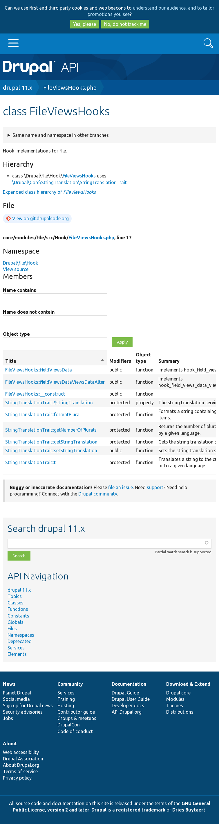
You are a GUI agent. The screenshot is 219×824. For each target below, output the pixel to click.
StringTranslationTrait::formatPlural (43, 414)
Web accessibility (21, 752)
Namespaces (21, 635)
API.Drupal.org (127, 712)
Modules (175, 699)
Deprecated (20, 641)
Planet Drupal (17, 692)
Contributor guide (76, 712)
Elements (17, 654)
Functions (18, 609)
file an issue (120, 487)
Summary (169, 361)
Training (66, 699)
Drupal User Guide (131, 699)
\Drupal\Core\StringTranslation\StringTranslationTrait (69, 182)
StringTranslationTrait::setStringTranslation (51, 450)
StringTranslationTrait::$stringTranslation (49, 402)
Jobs (8, 718)
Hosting (65, 705)
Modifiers (120, 361)
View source (15, 269)
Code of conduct (75, 731)
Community (70, 684)
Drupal (98, 809)
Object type (16, 334)
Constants (18, 615)
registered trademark (140, 809)
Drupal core (178, 692)
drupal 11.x (17, 87)
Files (12, 628)
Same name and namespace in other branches (60, 135)
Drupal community (97, 493)
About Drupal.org (21, 765)
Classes (15, 602)
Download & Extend (188, 684)
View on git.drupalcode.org (40, 218)
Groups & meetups (76, 718)
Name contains (19, 290)
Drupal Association (23, 758)
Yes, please (84, 24)
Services (16, 647)
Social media (16, 699)
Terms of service (20, 771)
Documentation (129, 684)
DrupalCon (68, 724)
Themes (174, 705)
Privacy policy (17, 777)
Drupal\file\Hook (20, 262)
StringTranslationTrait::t (30, 462)
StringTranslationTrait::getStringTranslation (51, 441)
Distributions (179, 712)
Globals (15, 622)
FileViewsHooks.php (70, 87)
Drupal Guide (125, 692)
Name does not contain (29, 312)
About (10, 743)
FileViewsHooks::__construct (35, 393)
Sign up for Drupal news (28, 705)
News (9, 684)
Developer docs (128, 705)
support (155, 487)
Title (55, 361)
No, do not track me (125, 24)
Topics (15, 596)
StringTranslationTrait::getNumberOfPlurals (51, 429)
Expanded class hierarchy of (49, 192)
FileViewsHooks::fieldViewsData (38, 369)
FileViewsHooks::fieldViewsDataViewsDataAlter (55, 382)
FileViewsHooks (79, 175)
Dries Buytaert (188, 809)
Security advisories (23, 712)
